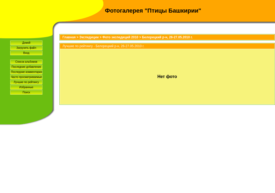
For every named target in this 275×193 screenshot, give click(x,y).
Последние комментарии (26, 71)
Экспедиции (89, 37)
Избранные (26, 87)
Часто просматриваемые (26, 77)
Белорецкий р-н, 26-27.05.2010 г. (167, 37)
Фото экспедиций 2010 (120, 37)
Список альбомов (26, 61)
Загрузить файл (26, 47)
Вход (26, 52)
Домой (26, 42)
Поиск (26, 92)
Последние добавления (26, 66)
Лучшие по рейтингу (26, 82)
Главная (69, 37)
